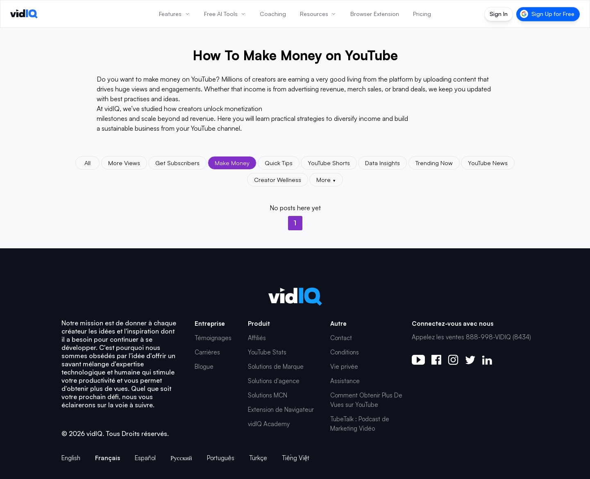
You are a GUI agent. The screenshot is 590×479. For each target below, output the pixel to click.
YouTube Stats (267, 352)
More (326, 179)
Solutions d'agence (274, 381)
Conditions (344, 352)
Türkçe (258, 458)
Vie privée (344, 366)
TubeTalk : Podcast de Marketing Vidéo (359, 423)
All (87, 162)
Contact (341, 338)
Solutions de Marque (276, 366)
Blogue (204, 366)
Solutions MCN (267, 395)
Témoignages (213, 338)
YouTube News (488, 162)
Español (145, 458)
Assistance (345, 381)
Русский (181, 458)
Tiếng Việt (295, 458)
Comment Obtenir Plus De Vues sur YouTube (366, 400)
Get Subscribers (177, 162)
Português (220, 458)
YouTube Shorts (329, 162)
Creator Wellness (277, 179)
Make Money (232, 162)
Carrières (207, 352)
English (70, 458)
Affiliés (257, 338)
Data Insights (382, 162)
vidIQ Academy (269, 424)
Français (107, 458)
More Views (124, 162)
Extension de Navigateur (281, 409)
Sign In (499, 13)
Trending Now (434, 162)
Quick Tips (279, 162)
